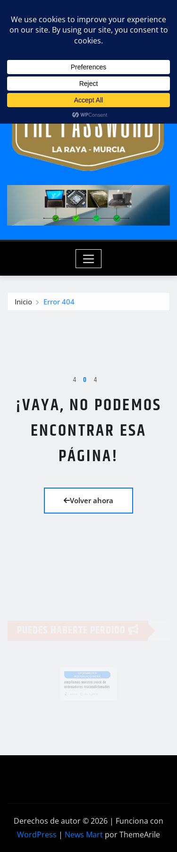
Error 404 (59, 303)
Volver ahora (88, 500)
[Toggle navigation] (88, 258)
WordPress (37, 834)
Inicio (23, 303)
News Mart (84, 834)
